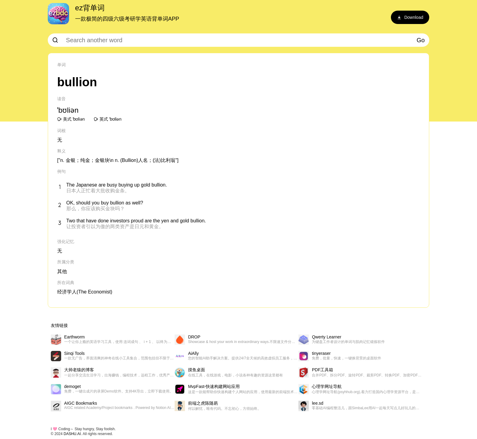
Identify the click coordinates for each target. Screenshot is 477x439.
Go (421, 40)
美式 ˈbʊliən (71, 119)
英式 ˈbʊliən (107, 119)
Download (410, 17)
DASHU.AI (72, 434)
